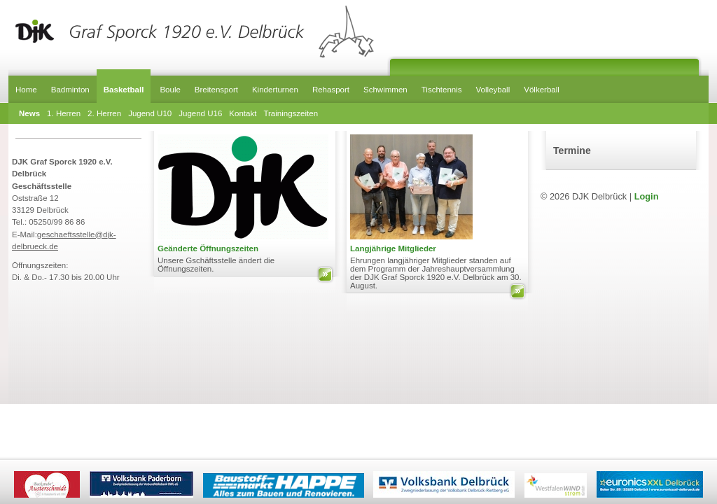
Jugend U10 (150, 113)
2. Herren (104, 113)
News (29, 113)
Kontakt (242, 113)
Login (646, 196)
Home (26, 89)
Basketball (124, 89)
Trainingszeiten (290, 113)
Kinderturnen (275, 89)
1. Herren (64, 113)
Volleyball (493, 89)
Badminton (70, 89)
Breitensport (216, 89)
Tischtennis (442, 89)
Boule (170, 89)
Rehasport (330, 89)
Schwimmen (385, 89)
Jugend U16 (200, 113)
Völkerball (541, 89)
